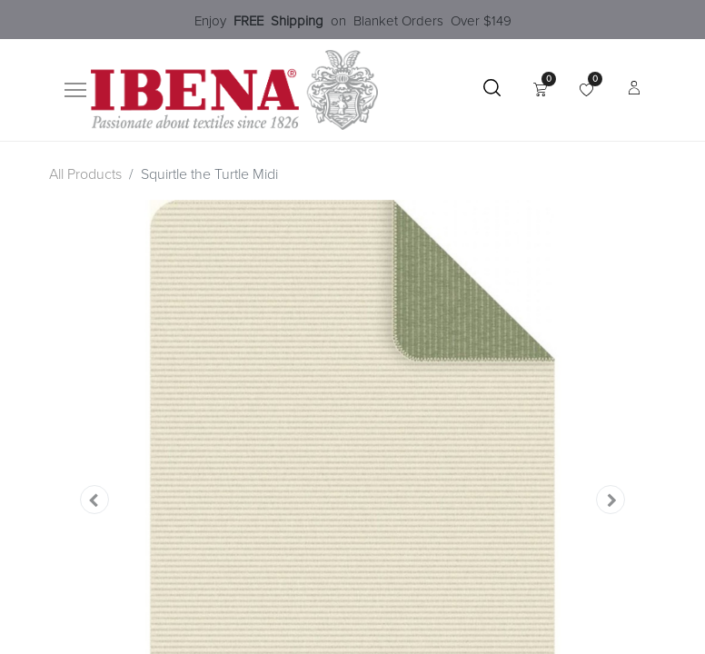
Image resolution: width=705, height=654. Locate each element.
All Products (85, 174)
